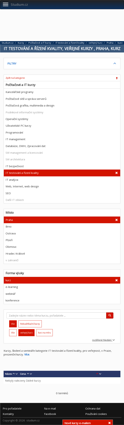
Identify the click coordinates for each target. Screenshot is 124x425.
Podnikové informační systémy (24, 112)
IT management (15, 139)
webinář (10, 293)
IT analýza (12, 179)
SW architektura (15, 159)
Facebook (50, 414)
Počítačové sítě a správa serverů (26, 99)
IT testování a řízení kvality (22, 173)
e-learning (12, 287)
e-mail (50, 408)
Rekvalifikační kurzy (30, 323)
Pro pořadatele (12, 408)
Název (8, 373)
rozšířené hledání (103, 340)
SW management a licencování (24, 152)
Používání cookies (96, 414)
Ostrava (11, 233)
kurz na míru (44, 332)
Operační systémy (17, 119)
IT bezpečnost (15, 166)
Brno (9, 226)
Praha (9, 220)
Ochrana (92, 408)
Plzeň (9, 240)
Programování (14, 132)
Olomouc (11, 246)
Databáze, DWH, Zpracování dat (26, 146)
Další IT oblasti (15, 200)
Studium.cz (19, 4)
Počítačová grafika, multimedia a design (30, 105)
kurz (8, 280)
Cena (23, 373)
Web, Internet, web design (22, 186)
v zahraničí (12, 260)
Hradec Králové (15, 253)
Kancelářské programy (19, 92)
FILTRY (11, 63)
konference (12, 300)
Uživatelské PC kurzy (18, 125)
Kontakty (8, 414)
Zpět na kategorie (15, 77)
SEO (8, 193)
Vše (13, 332)
